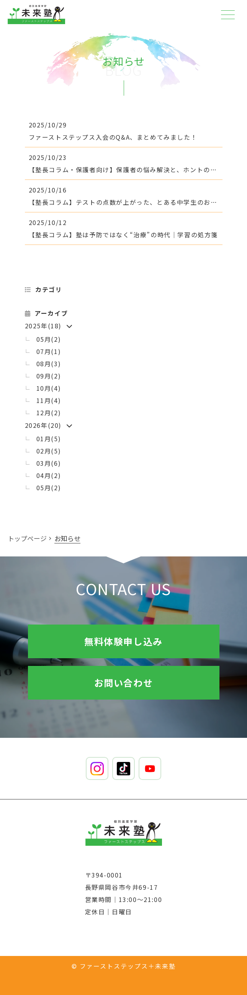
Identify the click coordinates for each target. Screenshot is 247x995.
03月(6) (48, 463)
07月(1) (48, 351)
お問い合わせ (123, 682)
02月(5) (48, 450)
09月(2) (48, 375)
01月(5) (48, 438)
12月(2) (48, 412)
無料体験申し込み (123, 641)
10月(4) (48, 388)
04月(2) (48, 475)
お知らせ (67, 538)
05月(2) (48, 339)
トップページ (27, 538)
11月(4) (48, 400)
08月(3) (48, 363)
